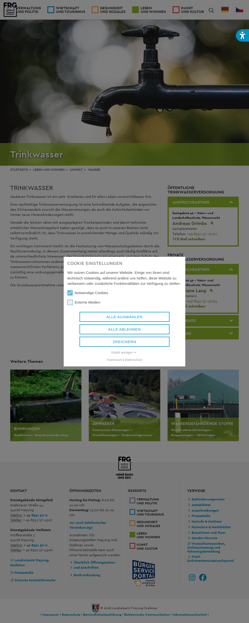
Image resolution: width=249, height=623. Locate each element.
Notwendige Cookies (87, 293)
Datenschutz (133, 360)
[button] (242, 35)
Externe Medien (83, 302)
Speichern (124, 342)
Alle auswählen (124, 317)
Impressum (114, 360)
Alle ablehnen (124, 329)
